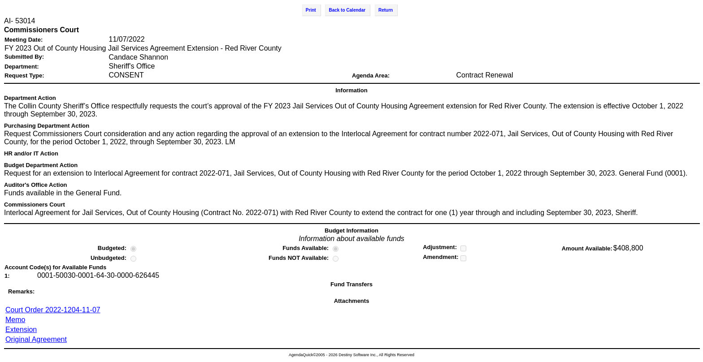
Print (311, 10)
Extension (21, 329)
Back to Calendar (347, 10)
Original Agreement (36, 339)
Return (385, 10)
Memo (15, 319)
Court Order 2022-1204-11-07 (52, 310)
